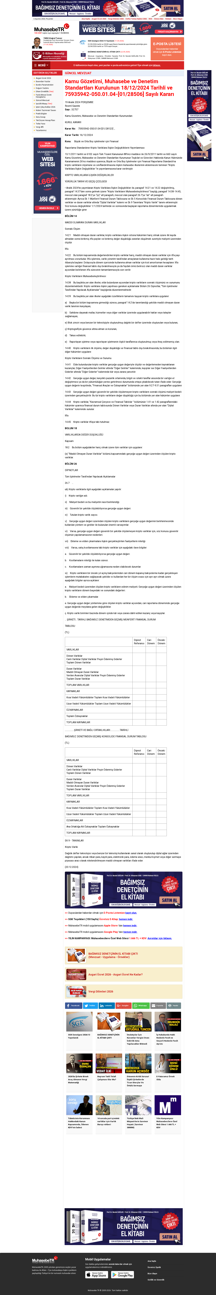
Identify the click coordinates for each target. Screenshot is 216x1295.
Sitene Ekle (158, 19)
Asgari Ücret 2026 (99, 19)
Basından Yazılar (43, 81)
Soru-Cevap (40, 117)
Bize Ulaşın (177, 19)
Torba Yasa (40, 124)
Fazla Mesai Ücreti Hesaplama (44, 96)
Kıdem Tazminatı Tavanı (46, 110)
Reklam (168, 19)
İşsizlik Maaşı (44, 104)
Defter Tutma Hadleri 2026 (136, 19)
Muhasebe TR (93, 1290)
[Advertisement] (47, 265)
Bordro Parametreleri (44, 85)
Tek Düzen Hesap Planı (45, 120)
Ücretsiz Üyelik (154, 1267)
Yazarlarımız (41, 130)
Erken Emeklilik (45, 91)
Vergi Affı (40, 127)
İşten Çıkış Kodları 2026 (45, 107)
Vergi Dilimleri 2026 (116, 19)
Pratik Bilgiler (41, 114)
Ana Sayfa (86, 19)
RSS (150, 19)
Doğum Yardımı (42, 88)
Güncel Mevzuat (43, 100)
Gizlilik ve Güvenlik (156, 1280)
